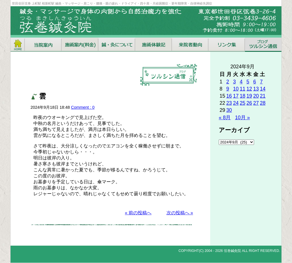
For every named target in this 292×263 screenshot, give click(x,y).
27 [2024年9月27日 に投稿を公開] (256, 103)
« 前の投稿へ (138, 212)
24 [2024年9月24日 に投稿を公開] (236, 103)
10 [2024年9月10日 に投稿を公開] (236, 89)
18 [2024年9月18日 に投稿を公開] (243, 96)
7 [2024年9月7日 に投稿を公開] (261, 82)
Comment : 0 (82, 107)
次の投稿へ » (180, 212)
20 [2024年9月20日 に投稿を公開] (256, 96)
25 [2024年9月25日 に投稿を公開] (243, 103)
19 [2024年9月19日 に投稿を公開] (249, 96)
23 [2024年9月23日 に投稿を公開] (229, 103)
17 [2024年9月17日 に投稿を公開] (236, 96)
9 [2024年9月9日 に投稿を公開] (227, 89)
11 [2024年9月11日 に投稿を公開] (243, 89)
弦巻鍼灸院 (232, 251)
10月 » (242, 117)
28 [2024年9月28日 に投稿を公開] (262, 103)
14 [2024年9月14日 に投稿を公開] (262, 89)
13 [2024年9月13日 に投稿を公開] (256, 89)
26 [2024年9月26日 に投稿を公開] (249, 103)
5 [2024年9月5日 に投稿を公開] (247, 82)
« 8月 (225, 117)
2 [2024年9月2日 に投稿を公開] (227, 82)
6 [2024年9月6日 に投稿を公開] (254, 82)
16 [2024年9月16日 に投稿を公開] (229, 96)
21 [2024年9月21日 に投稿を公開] (262, 96)
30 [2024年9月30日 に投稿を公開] (229, 110)
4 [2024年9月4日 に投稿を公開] (241, 82)
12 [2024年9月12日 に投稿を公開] (249, 89)
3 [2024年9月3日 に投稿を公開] (234, 82)
